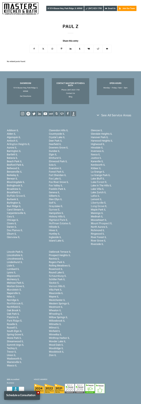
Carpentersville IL (16, 213)
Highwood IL (98, 144)
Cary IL (10, 216)
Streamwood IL (15, 341)
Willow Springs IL (58, 317)
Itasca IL (95, 154)
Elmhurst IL (55, 157)
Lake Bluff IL (98, 178)
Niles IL (11, 296)
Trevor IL (11, 351)
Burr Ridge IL (14, 206)
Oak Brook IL (14, 310)
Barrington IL (14, 151)
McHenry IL (13, 279)
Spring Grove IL (15, 334)
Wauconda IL (56, 293)
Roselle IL (12, 324)
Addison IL (13, 130)
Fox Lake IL (55, 178)
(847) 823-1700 (73, 90)
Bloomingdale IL (16, 182)
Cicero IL (12, 223)
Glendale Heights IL (101, 133)
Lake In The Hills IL (101, 185)
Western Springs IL (59, 303)
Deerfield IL (55, 144)
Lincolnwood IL (15, 258)
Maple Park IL (98, 209)
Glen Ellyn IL (55, 199)
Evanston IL (55, 168)
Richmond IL (98, 230)
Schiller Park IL (57, 279)
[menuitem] (66, 8)
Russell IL (12, 327)
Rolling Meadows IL (59, 265)
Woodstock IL (56, 351)
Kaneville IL (97, 161)
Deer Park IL (55, 140)
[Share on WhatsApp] (52, 49)
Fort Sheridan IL (57, 175)
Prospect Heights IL (59, 255)
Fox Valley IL (56, 185)
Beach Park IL (14, 161)
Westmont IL (56, 306)
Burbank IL (13, 199)
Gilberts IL (54, 195)
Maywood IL (13, 275)
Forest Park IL (56, 171)
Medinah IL (97, 216)
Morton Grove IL (16, 286)
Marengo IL (97, 213)
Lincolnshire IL (15, 255)
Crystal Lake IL (57, 137)
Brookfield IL (14, 192)
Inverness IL (97, 151)
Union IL (11, 355)
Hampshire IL (56, 213)
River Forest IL (99, 237)
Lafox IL (95, 195)
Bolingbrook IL (15, 185)
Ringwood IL (98, 233)
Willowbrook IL (57, 320)
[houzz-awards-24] (69, 388)
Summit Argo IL (15, 344)
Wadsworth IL (14, 358)
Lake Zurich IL (98, 192)
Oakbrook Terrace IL (60, 251)
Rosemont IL (56, 269)
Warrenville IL (14, 362)
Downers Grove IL (58, 147)
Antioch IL (12, 140)
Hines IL (53, 230)
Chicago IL (13, 219)
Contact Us (70, 93)
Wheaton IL (55, 310)
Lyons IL (11, 272)
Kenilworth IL (98, 164)
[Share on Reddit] (97, 49)
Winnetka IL (55, 334)
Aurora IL (12, 147)
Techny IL (12, 348)
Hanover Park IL (99, 137)
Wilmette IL (55, 324)
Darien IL (12, 226)
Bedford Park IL (15, 164)
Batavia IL (12, 157)
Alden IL (11, 133)
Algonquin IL (14, 137)
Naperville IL (14, 293)
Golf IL (52, 202)
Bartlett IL (12, 154)
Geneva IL (54, 192)
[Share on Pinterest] (61, 49)
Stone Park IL (14, 337)
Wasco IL (12, 365)
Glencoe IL (96, 130)
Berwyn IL (12, 178)
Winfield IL (54, 331)
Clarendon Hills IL (58, 130)
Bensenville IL (14, 171)
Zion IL (52, 355)
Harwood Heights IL (102, 140)
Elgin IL (53, 154)
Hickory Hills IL (57, 216)
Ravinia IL (54, 258)
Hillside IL (54, 226)
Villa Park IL (55, 289)
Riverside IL (97, 244)
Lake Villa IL (97, 188)
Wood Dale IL (56, 344)
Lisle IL (11, 265)
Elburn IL (12, 233)
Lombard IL (13, 269)
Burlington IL (14, 202)
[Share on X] (43, 49)
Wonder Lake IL (57, 341)
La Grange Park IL (100, 175)
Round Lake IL (56, 272)
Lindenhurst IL (15, 262)
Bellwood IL (13, 168)
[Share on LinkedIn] (70, 49)
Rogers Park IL (57, 262)
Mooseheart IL (99, 219)
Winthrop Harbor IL (59, 337)
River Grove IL (98, 240)
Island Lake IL (56, 240)
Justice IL (96, 157)
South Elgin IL (14, 331)
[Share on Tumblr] (79, 49)
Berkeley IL (13, 175)
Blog (70, 97)
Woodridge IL (56, 348)
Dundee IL (54, 151)
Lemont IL (96, 199)
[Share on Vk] (88, 49)
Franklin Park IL (57, 188)
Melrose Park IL (15, 282)
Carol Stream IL (15, 209)
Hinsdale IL (97, 147)
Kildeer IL (96, 168)
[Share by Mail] (107, 49)
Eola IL (52, 164)
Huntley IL (54, 233)
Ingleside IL (55, 237)
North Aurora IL (99, 226)
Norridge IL (13, 300)
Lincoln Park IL (15, 251)
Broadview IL (14, 188)
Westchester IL (57, 300)
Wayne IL (54, 296)
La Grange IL (98, 171)
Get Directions (25, 96)
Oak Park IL (13, 313)
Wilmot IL (54, 327)
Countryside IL (57, 133)
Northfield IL (14, 306)
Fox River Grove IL (59, 182)
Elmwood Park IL (58, 161)
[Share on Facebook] (34, 49)
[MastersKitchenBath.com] (20, 8)
